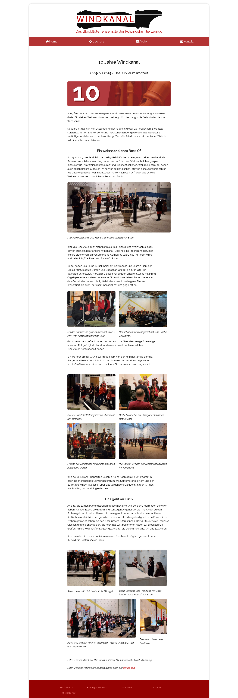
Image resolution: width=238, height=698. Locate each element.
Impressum (119, 687)
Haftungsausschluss (92, 687)
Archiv (143, 41)
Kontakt (188, 41)
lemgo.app (129, 667)
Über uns (98, 41)
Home (53, 41)
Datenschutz (65, 687)
